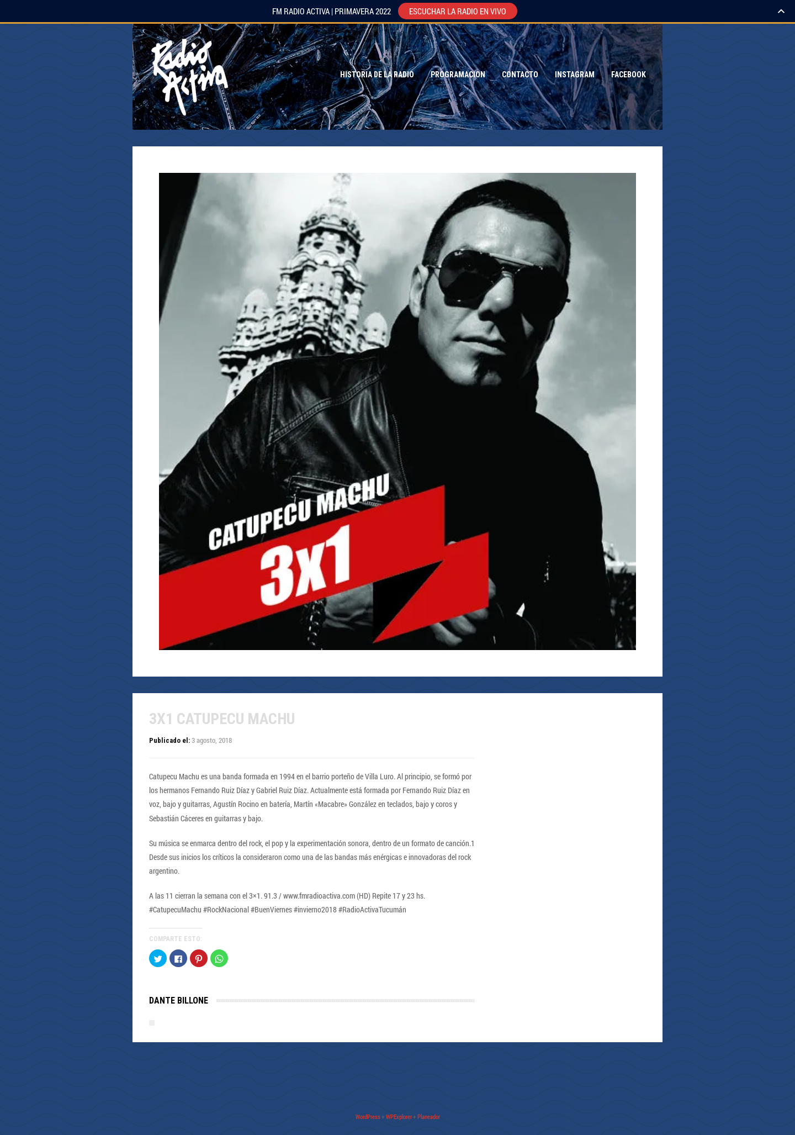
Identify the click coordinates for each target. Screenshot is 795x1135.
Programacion (458, 74)
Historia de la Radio (377, 74)
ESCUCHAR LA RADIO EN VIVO (457, 11)
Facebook (628, 74)
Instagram (575, 74)
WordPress (368, 1116)
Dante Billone (178, 1000)
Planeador (428, 1116)
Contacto (520, 74)
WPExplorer (399, 1116)
